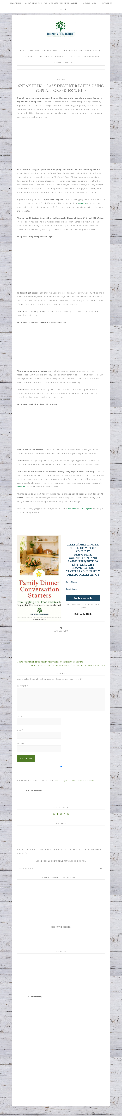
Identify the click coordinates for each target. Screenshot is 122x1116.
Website (21, 751)
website (82, 211)
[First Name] (83, 590)
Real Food (61, 87)
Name (20, 724)
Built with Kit (83, 622)
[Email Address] (83, 597)
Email (20, 738)
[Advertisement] (36, 980)
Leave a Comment (61, 639)
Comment (22, 694)
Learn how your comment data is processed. (74, 788)
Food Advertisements (33, 798)
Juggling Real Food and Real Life (61, 28)
